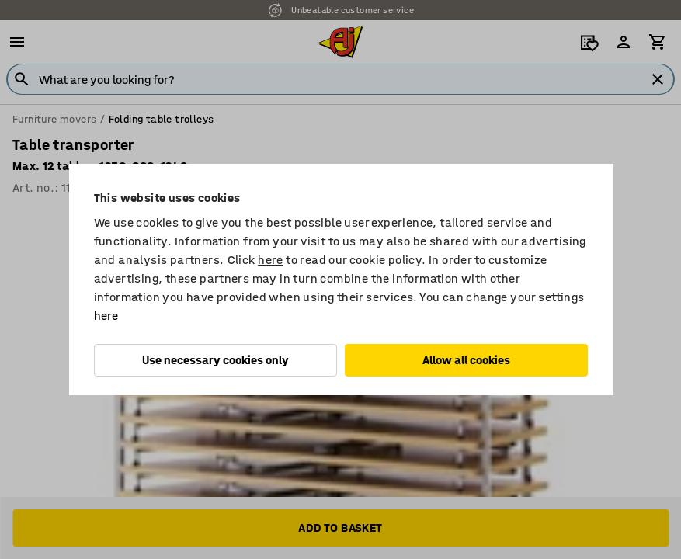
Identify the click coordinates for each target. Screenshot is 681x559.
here (270, 259)
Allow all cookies (466, 359)
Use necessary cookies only (215, 359)
